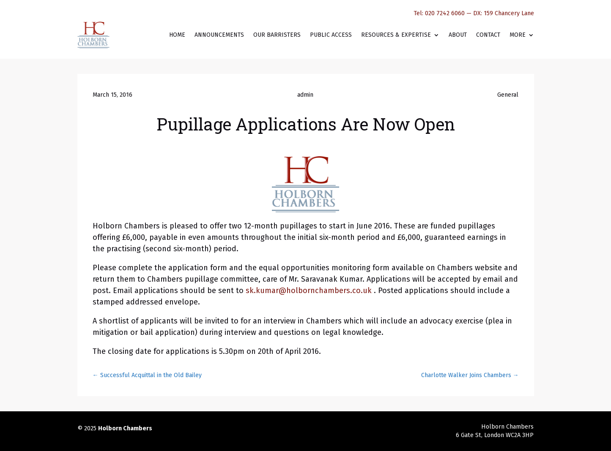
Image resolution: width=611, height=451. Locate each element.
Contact (488, 34)
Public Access (331, 34)
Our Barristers (277, 34)
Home (177, 34)
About (458, 34)
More (518, 34)
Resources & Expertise (396, 34)
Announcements (219, 34)
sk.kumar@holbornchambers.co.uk (310, 290)
